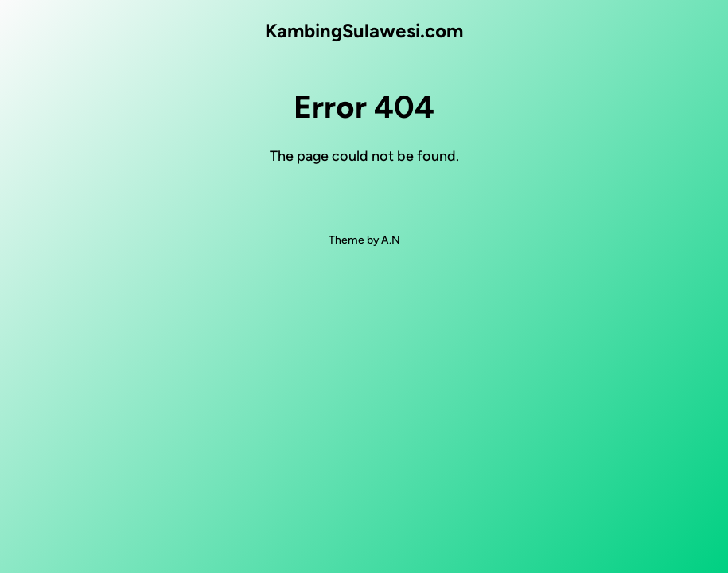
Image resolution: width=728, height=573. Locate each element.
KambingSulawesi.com (364, 30)
